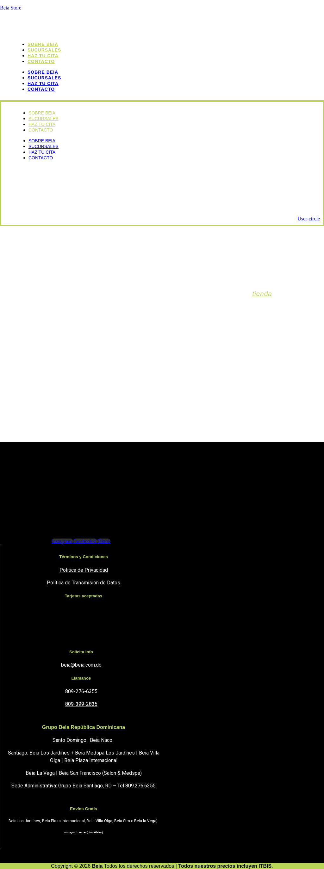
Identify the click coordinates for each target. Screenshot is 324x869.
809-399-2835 (81, 704)
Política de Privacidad (83, 570)
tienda (262, 293)
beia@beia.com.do (81, 665)
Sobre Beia (43, 72)
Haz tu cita (43, 83)
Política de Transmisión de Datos (83, 583)
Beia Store (10, 7)
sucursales (44, 77)
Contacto (41, 61)
